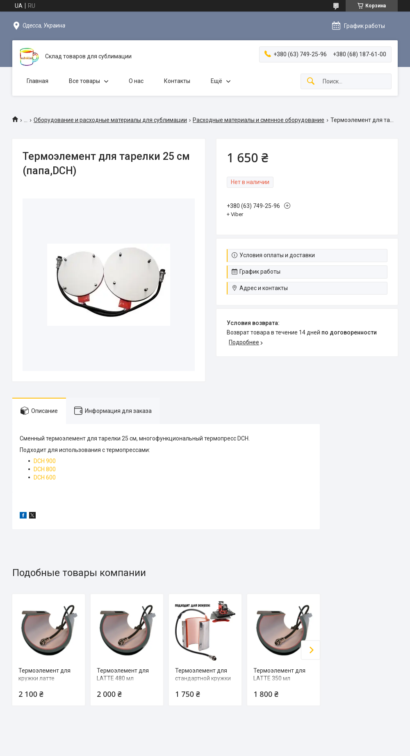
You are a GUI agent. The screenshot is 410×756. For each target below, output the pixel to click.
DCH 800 (45, 469)
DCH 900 (45, 461)
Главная (37, 81)
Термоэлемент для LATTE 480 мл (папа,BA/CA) (123, 678)
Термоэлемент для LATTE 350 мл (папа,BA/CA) (279, 678)
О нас (136, 81)
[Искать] (311, 81)
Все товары (84, 81)
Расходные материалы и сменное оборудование (258, 120)
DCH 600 (45, 477)
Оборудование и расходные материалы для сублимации (110, 120)
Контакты (177, 81)
